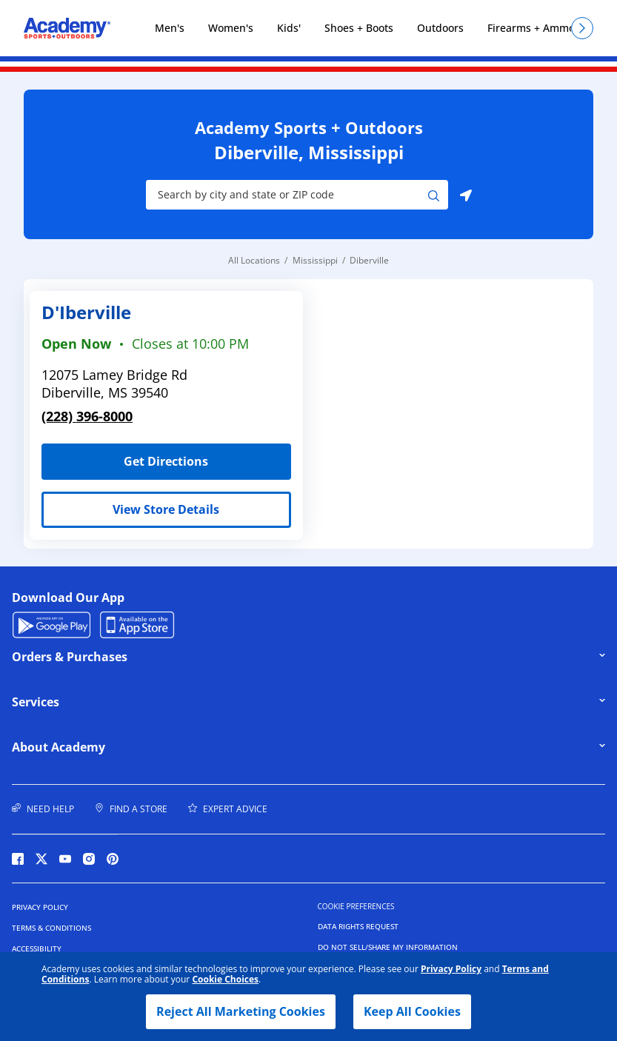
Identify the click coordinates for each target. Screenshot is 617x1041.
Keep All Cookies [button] (412, 1011)
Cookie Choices (225, 979)
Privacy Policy (451, 969)
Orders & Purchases (115, 656)
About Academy (115, 747)
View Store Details (166, 509)
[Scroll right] (582, 28)
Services (115, 701)
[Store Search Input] (287, 195)
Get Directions (124, 456)
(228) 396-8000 (87, 416)
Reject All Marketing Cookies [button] (240, 1011)
